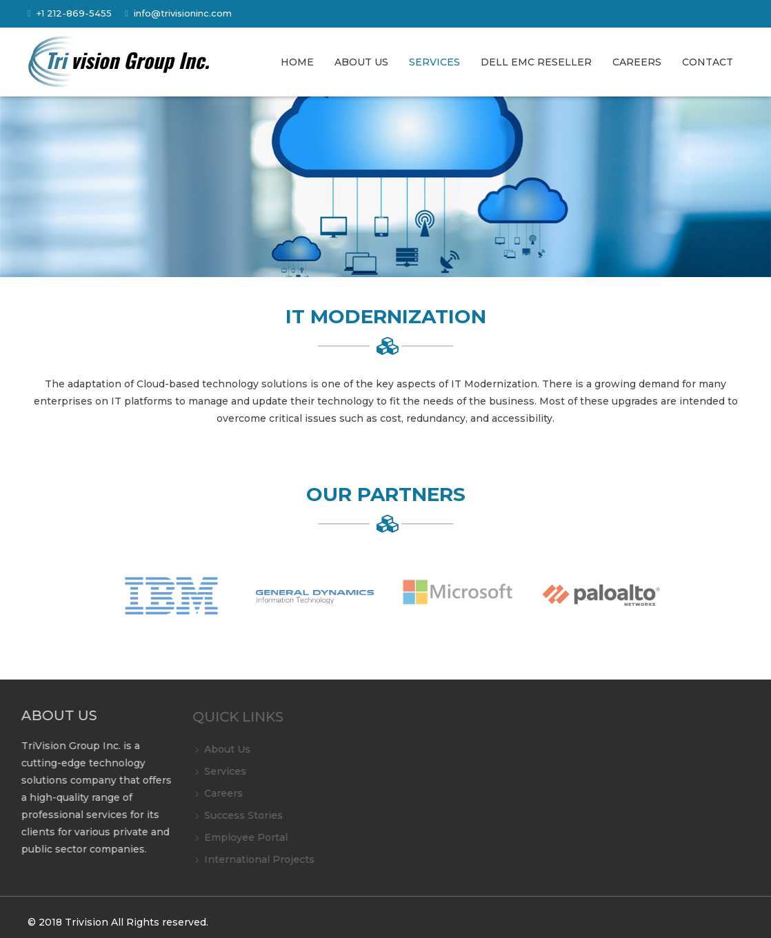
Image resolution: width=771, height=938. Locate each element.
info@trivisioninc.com (183, 13)
